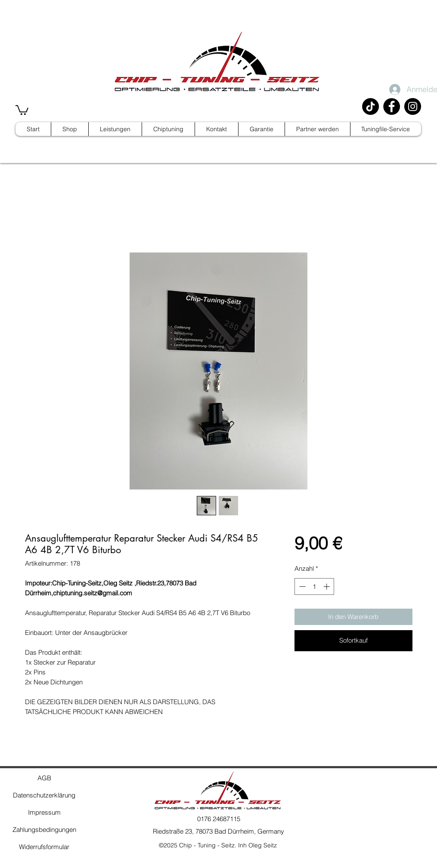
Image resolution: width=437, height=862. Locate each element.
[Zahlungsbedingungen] (44, 829)
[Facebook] (391, 106)
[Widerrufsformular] (44, 847)
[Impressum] (44, 812)
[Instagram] (412, 106)
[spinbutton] (314, 586)
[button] (21, 109)
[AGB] (44, 778)
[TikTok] (370, 106)
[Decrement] (301, 586)
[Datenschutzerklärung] (44, 795)
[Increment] (327, 586)
